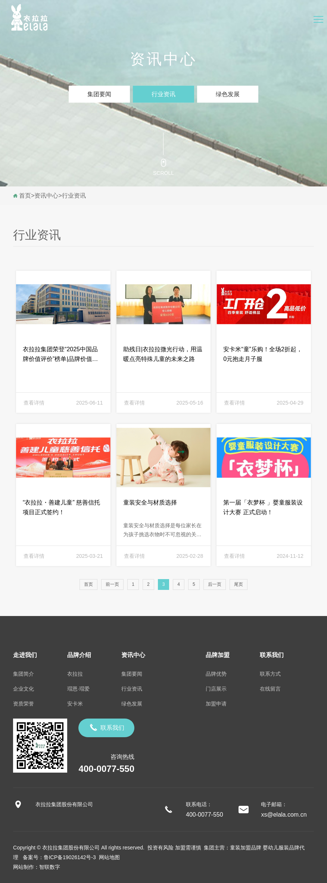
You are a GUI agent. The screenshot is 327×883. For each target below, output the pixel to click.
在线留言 (270, 689)
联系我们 (106, 727)
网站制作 (23, 867)
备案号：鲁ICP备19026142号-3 (59, 857)
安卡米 (75, 704)
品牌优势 (216, 674)
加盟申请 (216, 704)
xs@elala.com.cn (283, 814)
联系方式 (270, 674)
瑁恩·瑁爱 (78, 689)
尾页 (238, 584)
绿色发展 (228, 94)
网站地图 (108, 857)
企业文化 (23, 689)
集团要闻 (99, 94)
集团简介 (23, 674)
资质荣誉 (23, 704)
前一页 (112, 584)
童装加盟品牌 (245, 848)
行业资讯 (163, 94)
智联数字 (49, 867)
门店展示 (216, 689)
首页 (25, 195)
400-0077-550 (106, 769)
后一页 (214, 584)
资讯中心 (46, 195)
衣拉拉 (75, 674)
